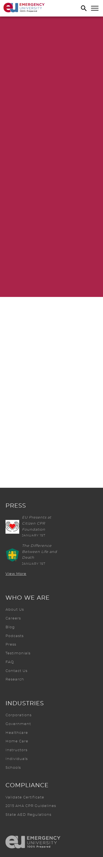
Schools (13, 768)
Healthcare (16, 733)
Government (18, 724)
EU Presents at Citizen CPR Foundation (36, 523)
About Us (14, 609)
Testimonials (17, 653)
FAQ (9, 662)
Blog (10, 627)
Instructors (16, 750)
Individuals (16, 759)
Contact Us (16, 671)
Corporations (18, 715)
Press (10, 644)
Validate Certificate (24, 797)
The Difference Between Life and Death (39, 552)
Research (14, 679)
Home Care (16, 741)
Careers (13, 618)
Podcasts (14, 636)
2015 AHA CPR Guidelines (30, 806)
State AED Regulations (28, 815)
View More (15, 574)
